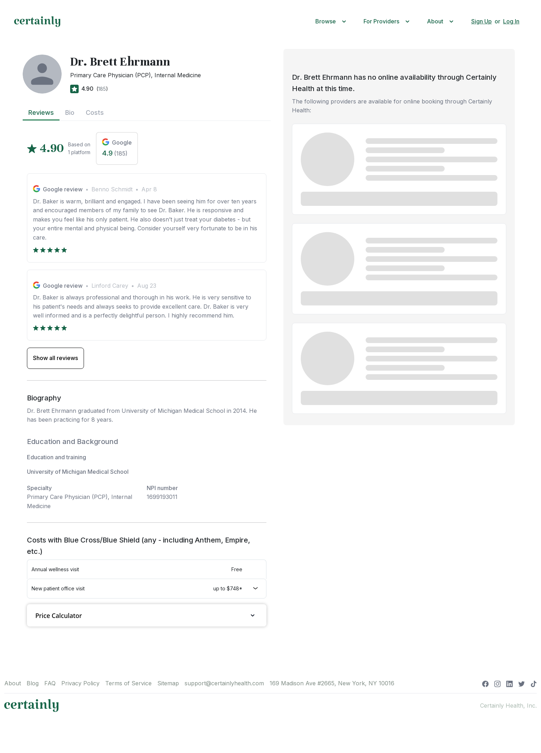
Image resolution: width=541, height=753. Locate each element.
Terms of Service (128, 683)
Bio (69, 112)
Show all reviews (55, 357)
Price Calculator (146, 615)
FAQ (50, 683)
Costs (95, 112)
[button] (332, 21)
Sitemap (168, 683)
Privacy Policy (80, 683)
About (12, 683)
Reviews (41, 112)
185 (102, 89)
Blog (33, 683)
